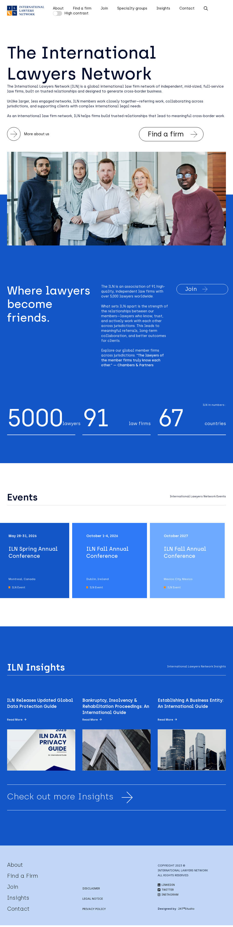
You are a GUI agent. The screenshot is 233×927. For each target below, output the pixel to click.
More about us (28, 134)
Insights (163, 8)
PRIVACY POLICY (94, 910)
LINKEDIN (166, 886)
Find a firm (82, 8)
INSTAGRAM (168, 896)
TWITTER (166, 891)
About (58, 8)
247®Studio (186, 910)
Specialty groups (132, 8)
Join (104, 8)
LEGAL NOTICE (92, 900)
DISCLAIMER (91, 890)
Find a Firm (22, 877)
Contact (186, 8)
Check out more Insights (71, 798)
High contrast (76, 13)
